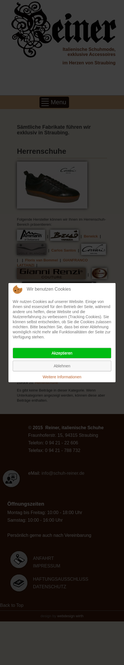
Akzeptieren (62, 353)
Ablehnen (62, 366)
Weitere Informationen (62, 377)
